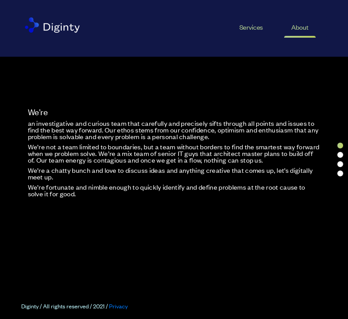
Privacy (118, 306)
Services (251, 26)
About (299, 26)
